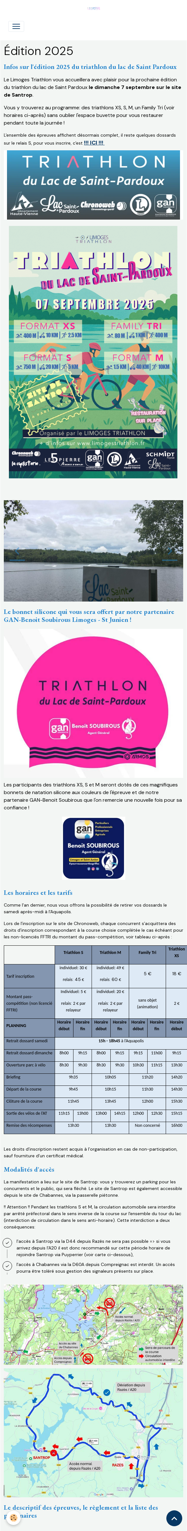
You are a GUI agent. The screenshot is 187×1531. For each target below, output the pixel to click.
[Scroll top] (174, 1518)
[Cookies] (13, 1518)
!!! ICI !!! (94, 142)
